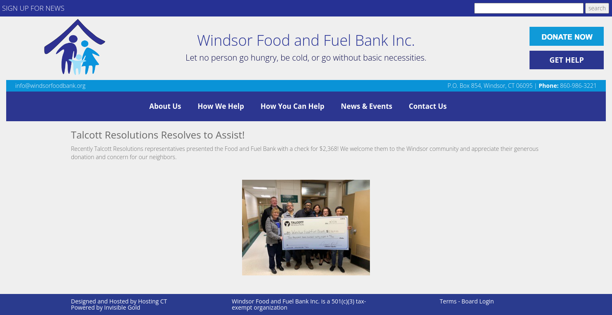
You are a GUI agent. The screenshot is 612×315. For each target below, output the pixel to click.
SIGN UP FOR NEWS (33, 8)
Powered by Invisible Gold (105, 307)
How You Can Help (293, 106)
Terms (448, 301)
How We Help (221, 106)
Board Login (477, 301)
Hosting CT (152, 301)
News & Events (367, 106)
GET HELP (566, 60)
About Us (165, 106)
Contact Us (428, 106)
